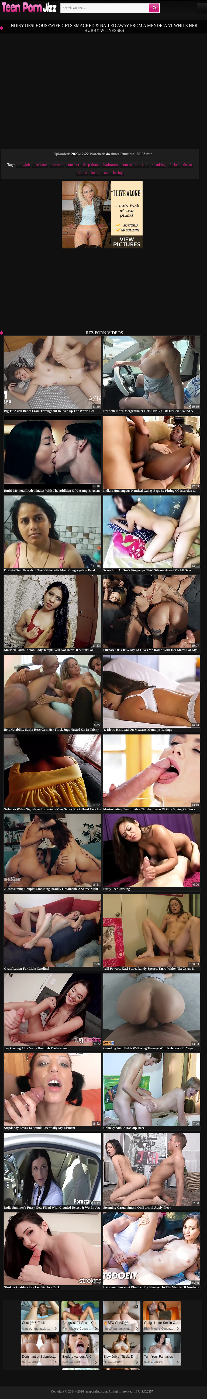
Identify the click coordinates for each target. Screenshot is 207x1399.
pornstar (56, 165)
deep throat (91, 165)
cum (145, 165)
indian (82, 173)
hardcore (40, 165)
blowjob (24, 165)
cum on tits (130, 165)
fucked (174, 165)
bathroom (111, 165)
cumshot (73, 165)
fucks (95, 173)
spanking (159, 165)
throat (187, 165)
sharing (117, 173)
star (105, 173)
